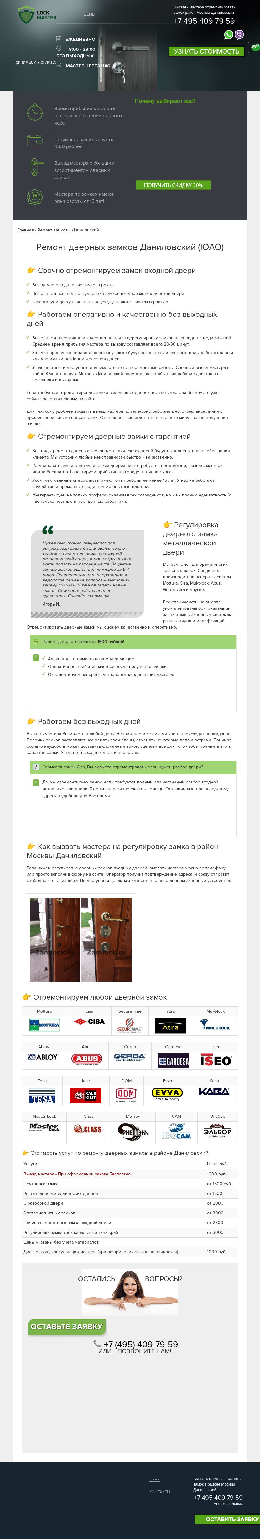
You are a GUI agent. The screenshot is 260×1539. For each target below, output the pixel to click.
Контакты (159, 1491)
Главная (25, 230)
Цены (89, 14)
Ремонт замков (53, 230)
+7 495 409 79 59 (204, 21)
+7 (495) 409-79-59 (141, 1344)
